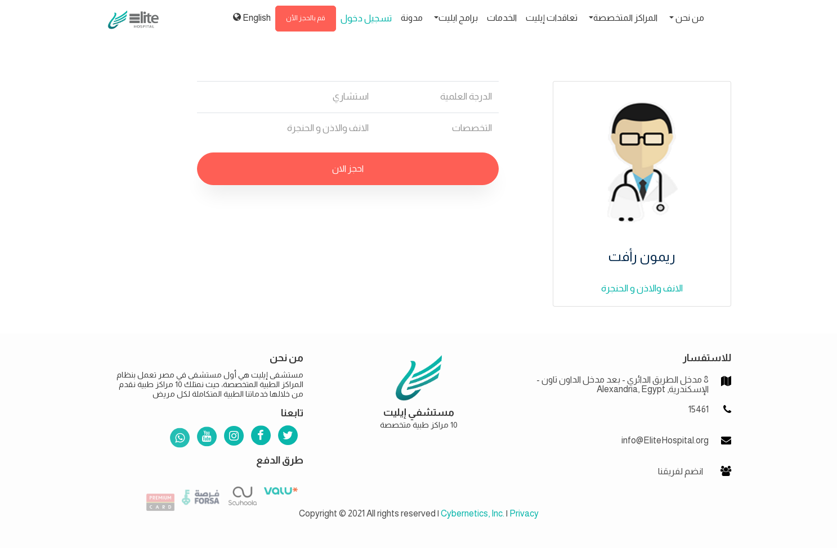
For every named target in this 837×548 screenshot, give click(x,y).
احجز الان (348, 168)
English (252, 17)
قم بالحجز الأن (305, 18)
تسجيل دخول (366, 18)
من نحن (689, 18)
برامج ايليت (458, 18)
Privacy (524, 513)
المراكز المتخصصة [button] (625, 18)
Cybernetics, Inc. (472, 513)
